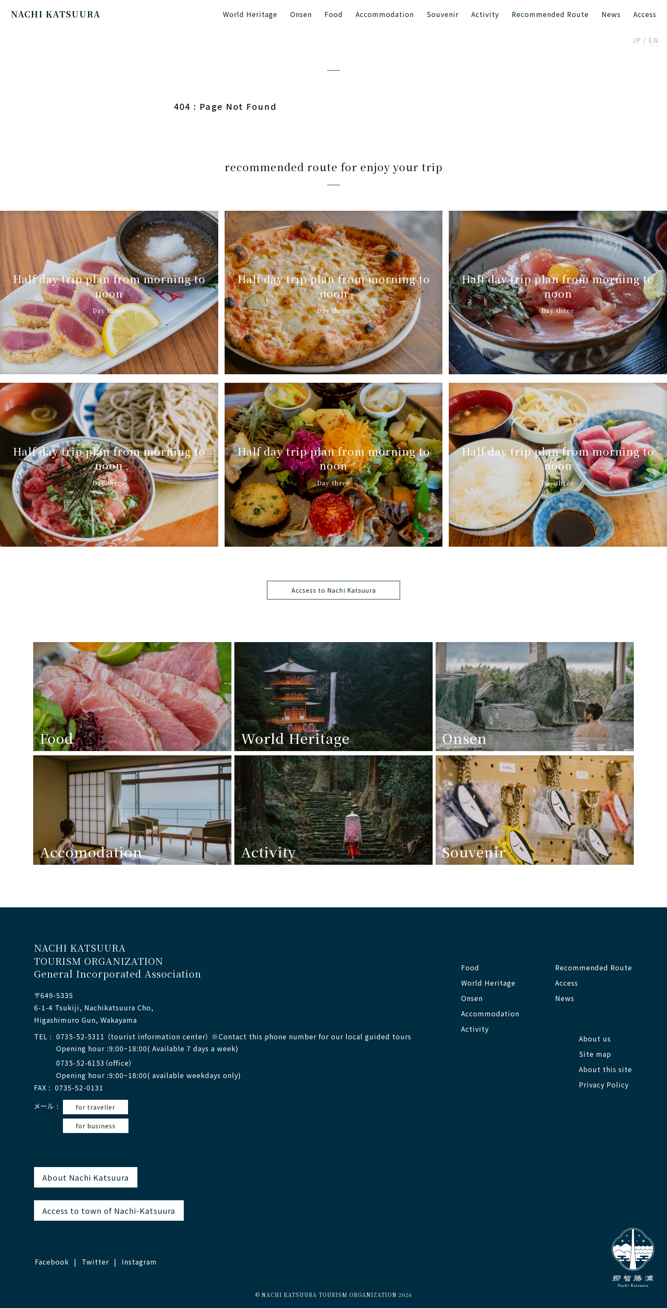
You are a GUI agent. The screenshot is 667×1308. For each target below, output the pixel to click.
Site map (595, 1054)
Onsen (301, 14)
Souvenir (443, 14)
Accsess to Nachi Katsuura (333, 590)
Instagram (139, 1261)
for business (96, 1126)
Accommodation (385, 14)
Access (644, 14)
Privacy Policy (604, 1085)
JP (636, 41)
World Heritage (250, 14)
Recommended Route (550, 14)
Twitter (95, 1261)
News (611, 14)
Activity (485, 14)
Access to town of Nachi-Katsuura (109, 1210)
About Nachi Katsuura (86, 1177)
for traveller (95, 1107)
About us (595, 1039)
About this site (605, 1069)
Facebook (52, 1261)
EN (653, 41)
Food (334, 14)
